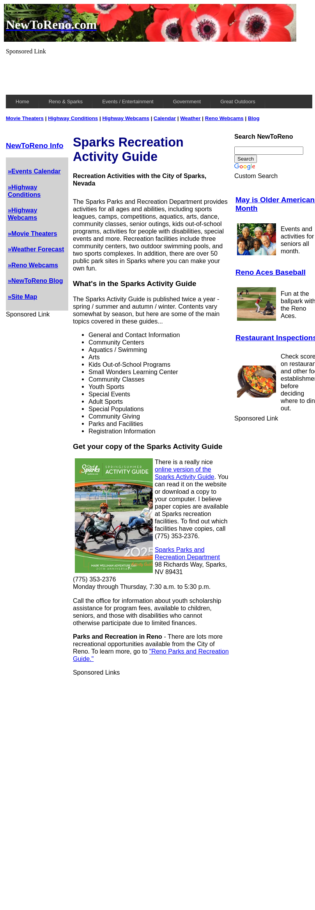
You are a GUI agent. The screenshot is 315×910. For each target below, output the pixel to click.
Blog (254, 118)
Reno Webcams (224, 118)
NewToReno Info (35, 145)
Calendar (165, 118)
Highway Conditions (73, 118)
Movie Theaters (25, 118)
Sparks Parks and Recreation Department (187, 553)
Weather (190, 118)
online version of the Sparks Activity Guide (184, 473)
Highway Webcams (125, 118)
